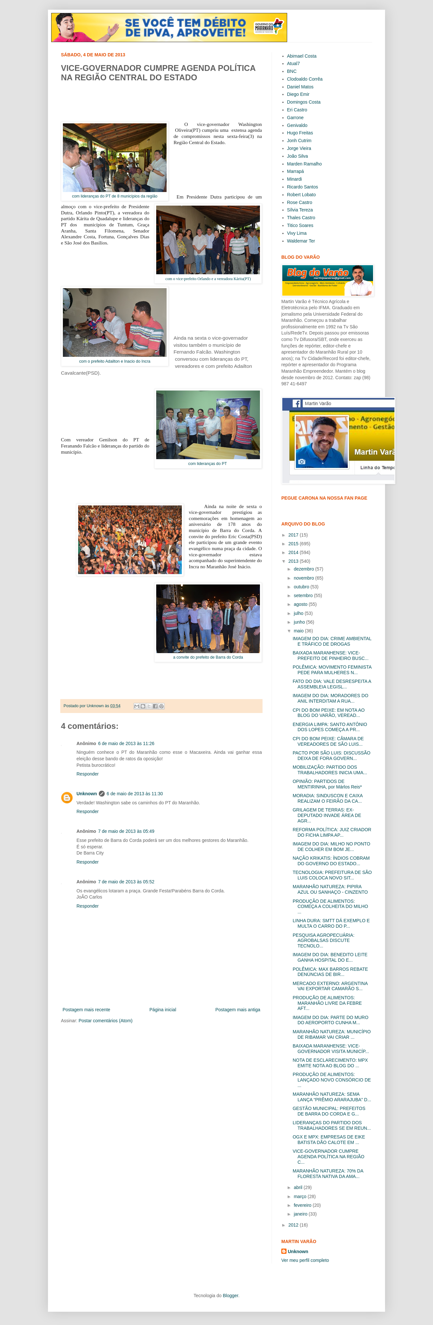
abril (298, 1187)
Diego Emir (298, 94)
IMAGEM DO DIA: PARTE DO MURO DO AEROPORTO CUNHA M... (331, 1020)
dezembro (304, 569)
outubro (302, 586)
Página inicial (162, 1009)
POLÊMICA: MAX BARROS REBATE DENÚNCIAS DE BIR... (330, 972)
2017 (294, 535)
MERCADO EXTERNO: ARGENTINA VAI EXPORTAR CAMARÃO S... (330, 986)
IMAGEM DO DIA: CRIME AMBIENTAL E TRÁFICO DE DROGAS (332, 641)
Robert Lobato (301, 194)
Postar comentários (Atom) (105, 1020)
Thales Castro (301, 217)
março (301, 1196)
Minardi (294, 179)
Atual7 (293, 63)
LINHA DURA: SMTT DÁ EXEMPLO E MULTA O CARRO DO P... (331, 923)
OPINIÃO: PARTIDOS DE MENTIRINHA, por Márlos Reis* (327, 784)
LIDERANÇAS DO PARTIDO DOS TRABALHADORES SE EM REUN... (332, 1125)
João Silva (297, 156)
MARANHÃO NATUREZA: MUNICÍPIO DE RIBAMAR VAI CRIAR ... (332, 1034)
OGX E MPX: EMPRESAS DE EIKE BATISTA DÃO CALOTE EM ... (329, 1139)
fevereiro (303, 1205)
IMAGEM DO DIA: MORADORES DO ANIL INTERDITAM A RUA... (330, 698)
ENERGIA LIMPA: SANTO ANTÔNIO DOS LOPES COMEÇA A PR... (330, 727)
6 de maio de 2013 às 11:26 (126, 743)
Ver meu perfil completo (305, 1260)
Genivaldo (297, 125)
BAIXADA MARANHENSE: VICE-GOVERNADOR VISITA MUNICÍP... (331, 1048)
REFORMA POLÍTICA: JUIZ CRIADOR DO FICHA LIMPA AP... (332, 832)
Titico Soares (300, 225)
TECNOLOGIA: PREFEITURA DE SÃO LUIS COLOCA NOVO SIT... (332, 875)
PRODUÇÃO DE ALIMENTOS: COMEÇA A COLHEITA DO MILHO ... (330, 907)
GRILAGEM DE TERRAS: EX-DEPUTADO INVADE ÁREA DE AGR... (327, 815)
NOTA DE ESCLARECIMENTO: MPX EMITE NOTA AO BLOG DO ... (330, 1063)
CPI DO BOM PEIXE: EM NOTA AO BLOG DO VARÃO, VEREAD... (329, 713)
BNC (292, 71)
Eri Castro (297, 109)
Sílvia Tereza (300, 209)
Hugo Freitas (300, 132)
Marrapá (295, 171)
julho (299, 613)
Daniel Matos (300, 86)
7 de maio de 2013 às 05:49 (126, 831)
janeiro (301, 1214)
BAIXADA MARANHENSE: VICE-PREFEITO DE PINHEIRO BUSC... (331, 655)
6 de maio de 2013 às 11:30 (135, 793)
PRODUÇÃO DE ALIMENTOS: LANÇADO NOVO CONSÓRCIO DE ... (332, 1080)
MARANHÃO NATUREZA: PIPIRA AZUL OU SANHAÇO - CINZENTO (330, 889)
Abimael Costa (302, 56)
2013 (294, 561)
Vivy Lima (297, 233)
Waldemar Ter (301, 240)
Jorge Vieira (299, 148)
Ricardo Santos (302, 186)
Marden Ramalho (304, 163)
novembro (304, 578)
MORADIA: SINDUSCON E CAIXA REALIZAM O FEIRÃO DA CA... (327, 798)
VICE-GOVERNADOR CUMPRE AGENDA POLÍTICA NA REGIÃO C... (328, 1157)
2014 (294, 552)
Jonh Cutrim (299, 140)
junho (300, 622)
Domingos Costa (304, 102)
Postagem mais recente (86, 1009)
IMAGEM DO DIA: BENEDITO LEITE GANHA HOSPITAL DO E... (330, 957)
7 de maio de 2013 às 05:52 (126, 881)
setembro (304, 595)
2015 (294, 543)
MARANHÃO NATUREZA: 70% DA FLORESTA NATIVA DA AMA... (328, 1173)
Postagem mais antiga (237, 1009)
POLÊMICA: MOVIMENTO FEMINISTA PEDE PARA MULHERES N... (332, 669)
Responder (87, 773)
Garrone (295, 117)
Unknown (86, 793)
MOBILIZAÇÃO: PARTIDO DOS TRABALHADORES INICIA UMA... (330, 769)
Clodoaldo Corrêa (305, 79)
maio (299, 630)
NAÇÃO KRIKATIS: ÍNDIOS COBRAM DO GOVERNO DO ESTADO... (331, 860)
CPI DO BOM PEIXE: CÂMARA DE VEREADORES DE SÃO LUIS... (328, 741)
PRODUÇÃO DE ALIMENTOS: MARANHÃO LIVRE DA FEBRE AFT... (327, 1003)
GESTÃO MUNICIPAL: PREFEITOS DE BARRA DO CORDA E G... (329, 1111)
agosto (301, 604)
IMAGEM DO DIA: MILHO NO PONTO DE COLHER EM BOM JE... (331, 846)
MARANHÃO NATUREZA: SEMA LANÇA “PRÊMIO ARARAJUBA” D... (332, 1097)
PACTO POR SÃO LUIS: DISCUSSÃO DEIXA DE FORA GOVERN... (331, 755)
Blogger (230, 1295)
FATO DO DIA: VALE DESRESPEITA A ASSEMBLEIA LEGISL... (332, 684)
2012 (294, 1225)
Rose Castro (299, 202)
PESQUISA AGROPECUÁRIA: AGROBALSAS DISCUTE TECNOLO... (324, 941)
